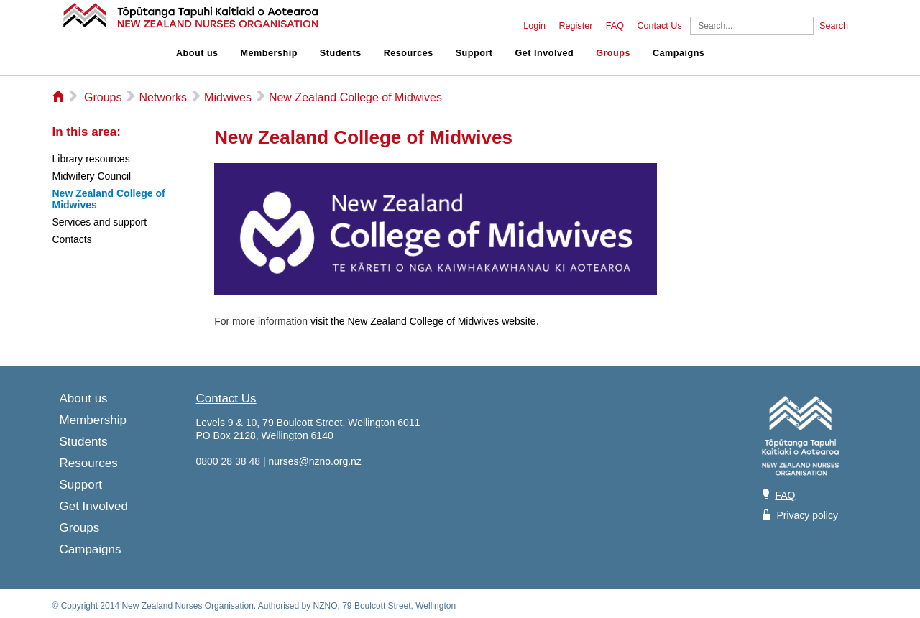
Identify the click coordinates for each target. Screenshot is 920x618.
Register (575, 26)
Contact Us (659, 26)
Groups (613, 53)
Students (341, 53)
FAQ (615, 26)
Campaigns (678, 53)
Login (534, 26)
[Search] (752, 26)
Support (474, 53)
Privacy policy (807, 515)
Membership (269, 53)
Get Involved (544, 53)
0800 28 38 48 (228, 461)
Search (833, 26)
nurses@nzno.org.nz (314, 461)
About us (197, 53)
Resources (408, 53)
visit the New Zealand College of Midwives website (423, 321)
